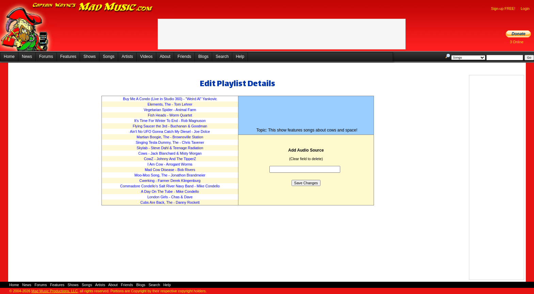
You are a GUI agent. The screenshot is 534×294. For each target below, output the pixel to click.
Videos (146, 56)
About (165, 56)
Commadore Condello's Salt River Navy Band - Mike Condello (170, 186)
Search (222, 56)
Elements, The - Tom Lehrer (169, 104)
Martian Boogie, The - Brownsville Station (170, 137)
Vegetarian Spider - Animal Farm (170, 110)
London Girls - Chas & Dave (170, 197)
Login (525, 8)
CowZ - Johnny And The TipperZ (170, 159)
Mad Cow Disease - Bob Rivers (170, 170)
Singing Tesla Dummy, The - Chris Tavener (170, 142)
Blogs (203, 56)
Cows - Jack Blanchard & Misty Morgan (170, 153)
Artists (127, 56)
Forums (46, 56)
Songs (108, 56)
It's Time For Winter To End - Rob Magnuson (170, 121)
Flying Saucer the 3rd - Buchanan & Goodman (170, 126)
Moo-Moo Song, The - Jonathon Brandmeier (170, 175)
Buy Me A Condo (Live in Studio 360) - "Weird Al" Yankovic (170, 99)
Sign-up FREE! (503, 8)
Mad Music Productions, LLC (54, 291)
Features (68, 56)
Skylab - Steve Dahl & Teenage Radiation (170, 148)
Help (240, 56)
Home (9, 56)
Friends (184, 56)
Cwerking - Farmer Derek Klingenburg (169, 181)
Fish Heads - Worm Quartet (170, 115)
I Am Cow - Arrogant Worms (169, 164)
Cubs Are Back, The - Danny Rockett (170, 202)
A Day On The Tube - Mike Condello (170, 191)
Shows (89, 56)
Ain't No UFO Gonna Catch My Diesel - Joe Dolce (170, 131)
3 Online (516, 42)
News (27, 56)
